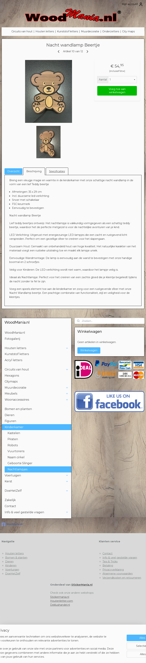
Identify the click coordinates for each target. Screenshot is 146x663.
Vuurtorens (16, 451)
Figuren (10, 421)
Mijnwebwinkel (110, 656)
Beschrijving (34, 171)
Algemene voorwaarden (117, 573)
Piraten (13, 439)
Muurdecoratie (90, 31)
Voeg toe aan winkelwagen (117, 90)
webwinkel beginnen (79, 656)
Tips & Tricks (110, 561)
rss (66, 656)
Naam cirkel (16, 457)
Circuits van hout (21, 31)
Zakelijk (10, 500)
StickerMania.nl (81, 584)
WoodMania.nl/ (12, 524)
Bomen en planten (18, 409)
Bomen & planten (16, 557)
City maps (128, 31)
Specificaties (57, 171)
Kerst (36, 481)
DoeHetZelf (36, 490)
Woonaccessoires (36, 399)
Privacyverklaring (113, 569)
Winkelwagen (88, 350)
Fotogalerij (12, 338)
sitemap (59, 656)
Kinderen (10, 565)
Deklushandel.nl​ (60, 604)
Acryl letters (13, 360)
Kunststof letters (67, 31)
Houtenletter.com (61, 600)
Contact (10, 506)
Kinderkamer (36, 427)
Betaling (107, 565)
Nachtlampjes (17, 469)
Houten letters (44, 31)
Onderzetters (110, 31)
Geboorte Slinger (20, 463)
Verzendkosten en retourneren (121, 577)
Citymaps (11, 381)
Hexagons (12, 375)
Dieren (9, 415)
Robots (13, 445)
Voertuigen (36, 475)
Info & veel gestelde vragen (36, 512)
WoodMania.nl (15, 332)
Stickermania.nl (59, 597)
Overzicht (13, 171)
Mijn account (132, 4)
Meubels (36, 393)
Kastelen (14, 433)
